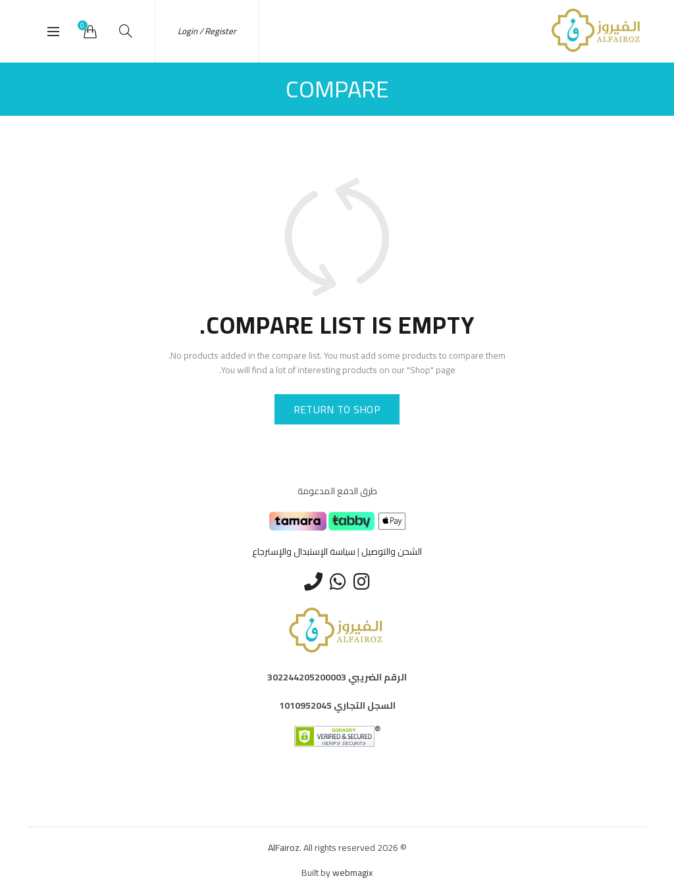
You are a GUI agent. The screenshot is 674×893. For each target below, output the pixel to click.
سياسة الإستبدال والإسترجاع (303, 551)
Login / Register (207, 31)
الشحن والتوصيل (391, 551)
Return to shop (337, 409)
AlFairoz (283, 847)
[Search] (125, 31)
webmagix (352, 872)
